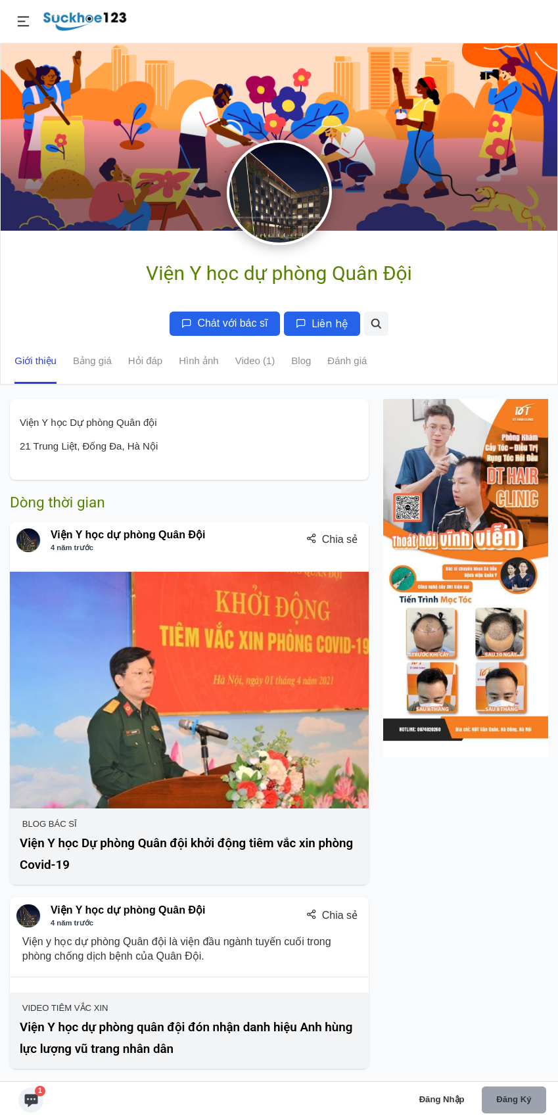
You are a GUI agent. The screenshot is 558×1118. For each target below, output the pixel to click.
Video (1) (255, 360)
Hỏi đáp (145, 360)
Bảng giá (92, 360)
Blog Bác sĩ (48, 824)
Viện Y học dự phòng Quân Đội (128, 534)
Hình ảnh (199, 360)
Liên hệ (322, 323)
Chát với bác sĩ (224, 323)
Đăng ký (513, 1099)
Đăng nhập (442, 1099)
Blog (301, 360)
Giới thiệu (35, 360)
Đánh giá (347, 360)
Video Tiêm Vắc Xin (64, 1008)
